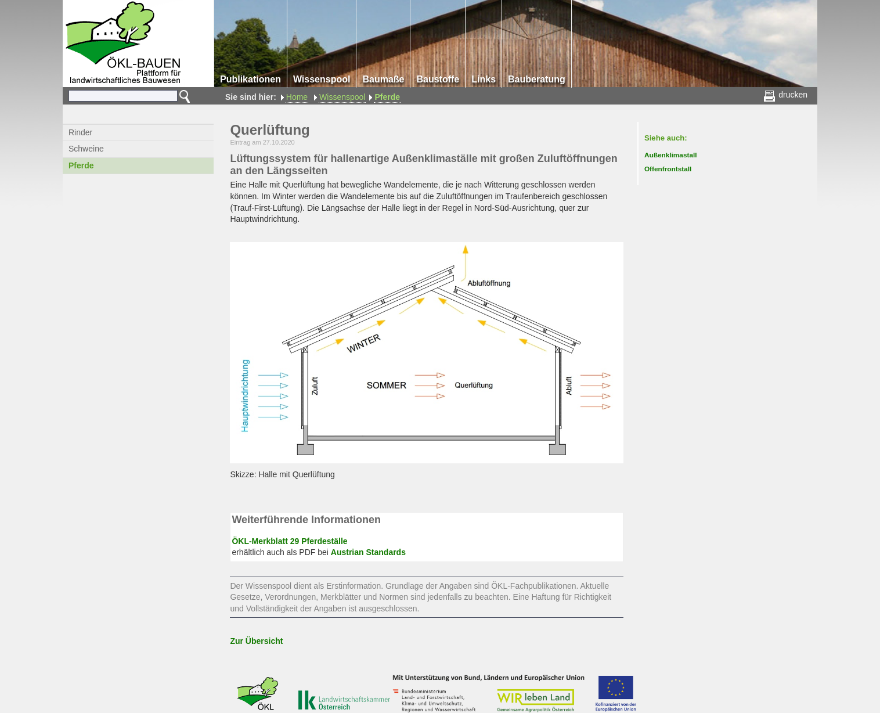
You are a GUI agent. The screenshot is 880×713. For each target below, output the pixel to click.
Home (297, 97)
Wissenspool (342, 97)
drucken (786, 94)
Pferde (387, 97)
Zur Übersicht (256, 641)
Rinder (80, 132)
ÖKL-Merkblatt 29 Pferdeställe (289, 541)
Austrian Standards (368, 552)
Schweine (86, 148)
